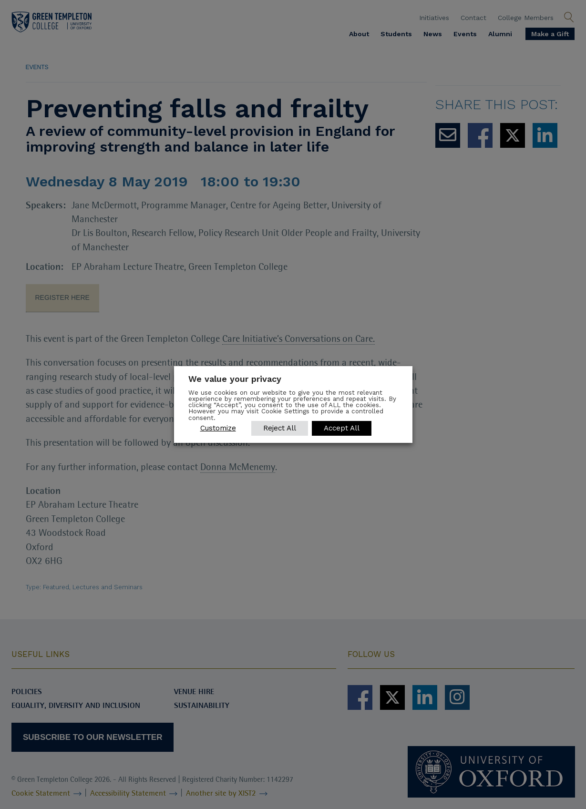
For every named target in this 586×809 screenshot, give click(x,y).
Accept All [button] (342, 428)
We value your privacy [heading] (234, 379)
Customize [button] (218, 428)
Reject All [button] (280, 428)
